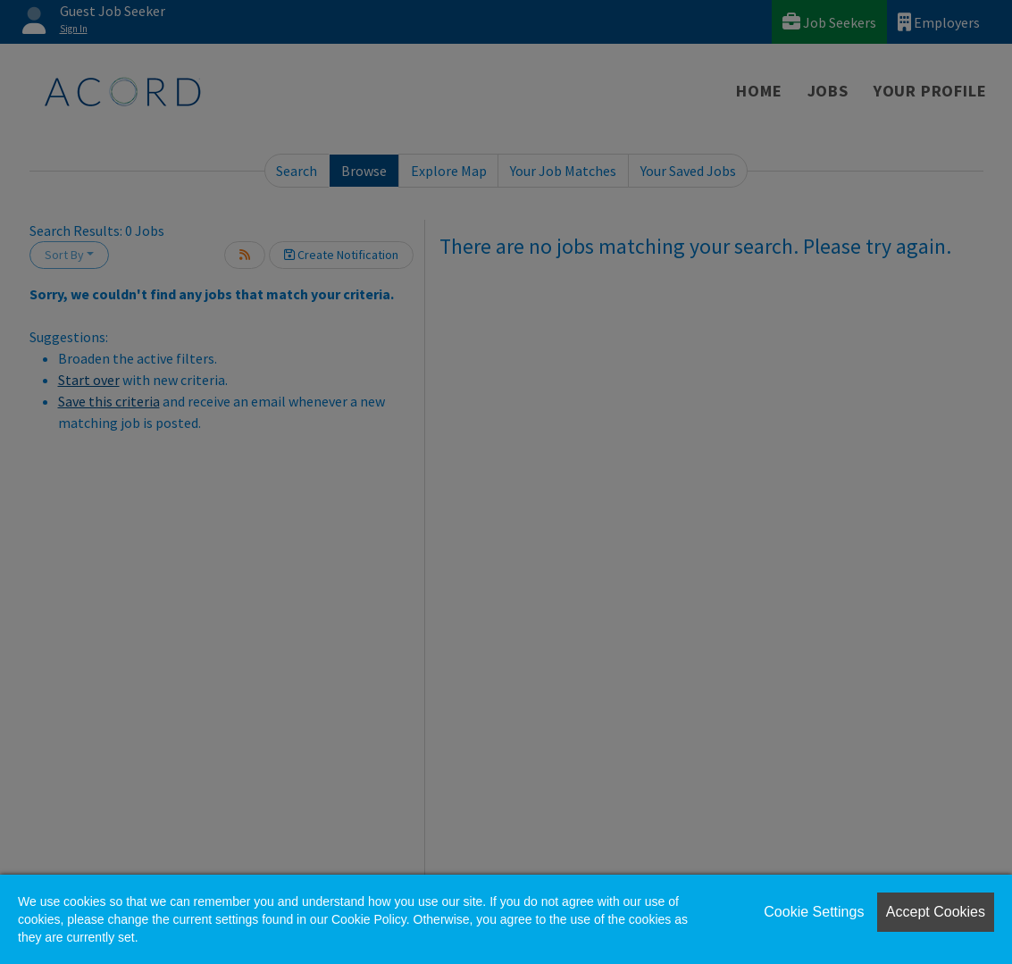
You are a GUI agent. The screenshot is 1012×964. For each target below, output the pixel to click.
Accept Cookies (935, 911)
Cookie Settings (814, 911)
